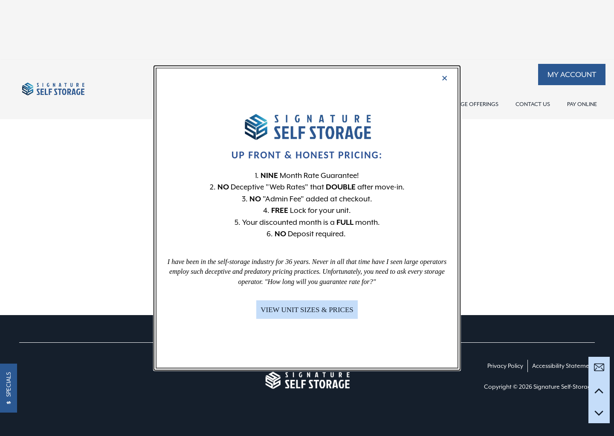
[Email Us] (599, 367)
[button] (571, 74)
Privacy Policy (505, 366)
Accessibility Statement (563, 366)
